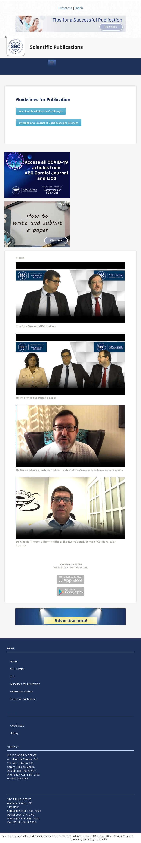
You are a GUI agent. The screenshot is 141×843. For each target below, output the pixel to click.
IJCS (12, 676)
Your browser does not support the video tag (70, 292)
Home (13, 661)
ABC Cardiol (17, 669)
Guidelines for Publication (25, 684)
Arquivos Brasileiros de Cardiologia (41, 111)
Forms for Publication (23, 699)
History (14, 733)
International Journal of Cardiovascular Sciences (48, 122)
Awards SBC (17, 725)
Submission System (21, 691)
